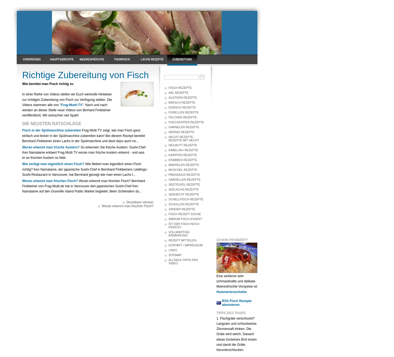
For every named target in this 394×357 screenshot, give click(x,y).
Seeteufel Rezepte (184, 184)
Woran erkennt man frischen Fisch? (50, 181)
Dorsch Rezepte (182, 107)
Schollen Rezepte (184, 204)
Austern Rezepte (183, 97)
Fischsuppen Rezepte (186, 122)
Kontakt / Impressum (185, 245)
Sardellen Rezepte (185, 179)
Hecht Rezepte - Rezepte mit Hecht (184, 138)
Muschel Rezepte (183, 169)
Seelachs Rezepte (184, 189)
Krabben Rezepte (183, 160)
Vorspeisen (31, 59)
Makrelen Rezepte (184, 164)
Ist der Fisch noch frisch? (184, 225)
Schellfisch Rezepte (186, 199)
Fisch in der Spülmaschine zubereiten (51, 130)
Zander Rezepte (182, 209)
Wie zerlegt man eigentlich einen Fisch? (53, 164)
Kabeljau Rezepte (183, 150)
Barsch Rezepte (182, 102)
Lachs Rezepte (152, 59)
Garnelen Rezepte (184, 127)
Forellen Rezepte (184, 112)
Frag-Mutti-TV (71, 105)
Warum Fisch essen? (185, 219)
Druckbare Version (139, 202)
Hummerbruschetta (231, 292)
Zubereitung (182, 59)
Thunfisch (122, 59)
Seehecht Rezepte (184, 194)
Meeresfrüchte (92, 59)
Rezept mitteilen (182, 240)
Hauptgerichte (62, 59)
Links (173, 250)
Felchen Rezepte (183, 117)
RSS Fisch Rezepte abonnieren (237, 303)
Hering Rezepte (182, 132)
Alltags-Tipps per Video (183, 261)
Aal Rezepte (179, 92)
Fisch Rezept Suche (185, 214)
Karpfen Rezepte (183, 155)
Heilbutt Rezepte (183, 145)
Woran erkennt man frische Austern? (51, 147)
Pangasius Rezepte (184, 174)
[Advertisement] (238, 151)
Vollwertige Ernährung (179, 233)
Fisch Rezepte (180, 87)
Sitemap (175, 255)
